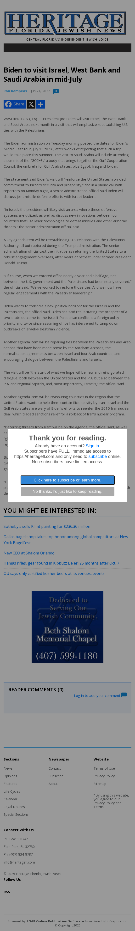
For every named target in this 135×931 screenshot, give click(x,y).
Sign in (92, 446)
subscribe (98, 456)
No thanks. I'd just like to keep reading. (67, 491)
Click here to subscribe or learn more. (67, 480)
